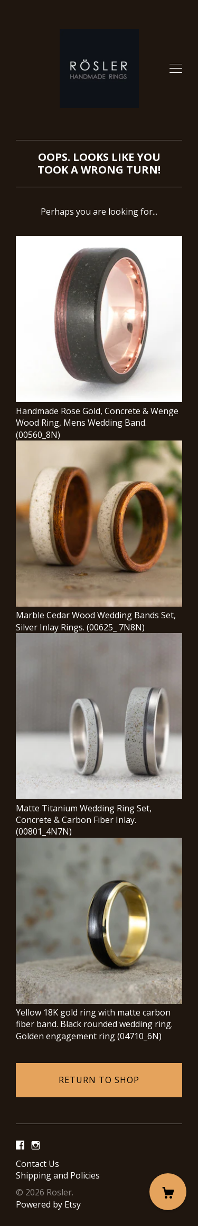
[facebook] (20, 1146)
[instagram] (36, 1146)
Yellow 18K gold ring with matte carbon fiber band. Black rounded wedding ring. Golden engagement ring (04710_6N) (99, 1018)
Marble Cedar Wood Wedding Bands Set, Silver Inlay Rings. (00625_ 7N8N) (99, 615)
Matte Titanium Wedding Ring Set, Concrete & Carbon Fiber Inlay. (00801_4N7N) (99, 813)
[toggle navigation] (175, 68)
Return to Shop (99, 1080)
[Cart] (167, 1191)
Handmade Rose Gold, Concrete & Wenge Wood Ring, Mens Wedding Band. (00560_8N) (99, 416)
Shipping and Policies (58, 1175)
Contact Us (37, 1164)
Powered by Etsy (48, 1204)
